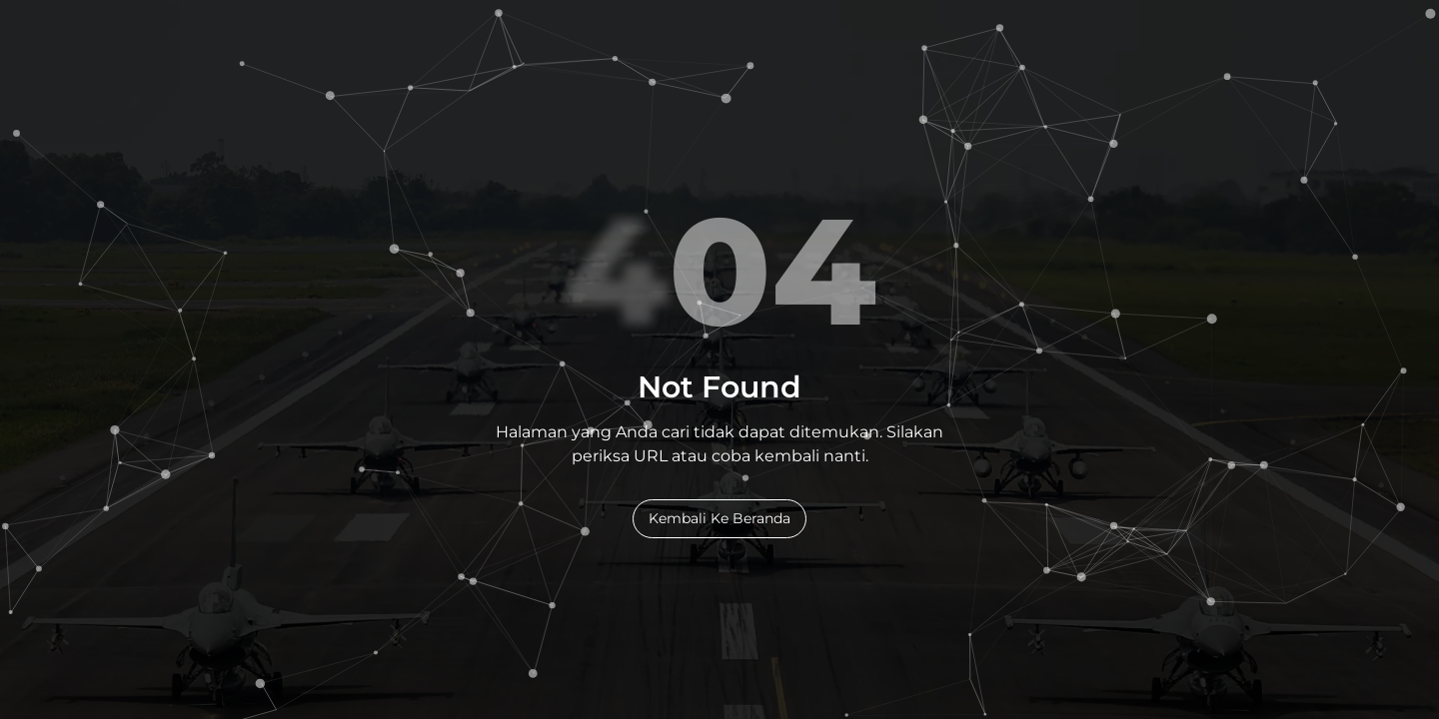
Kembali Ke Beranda (719, 518)
